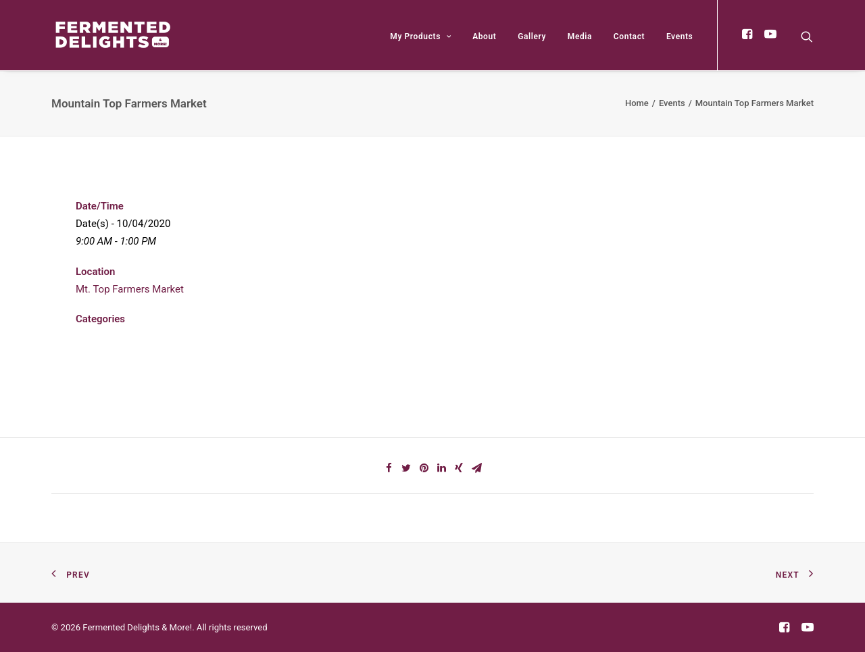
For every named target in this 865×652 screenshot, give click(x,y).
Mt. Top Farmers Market (130, 289)
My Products (420, 36)
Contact (629, 36)
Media (580, 36)
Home (637, 103)
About (484, 36)
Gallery (532, 36)
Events (679, 36)
